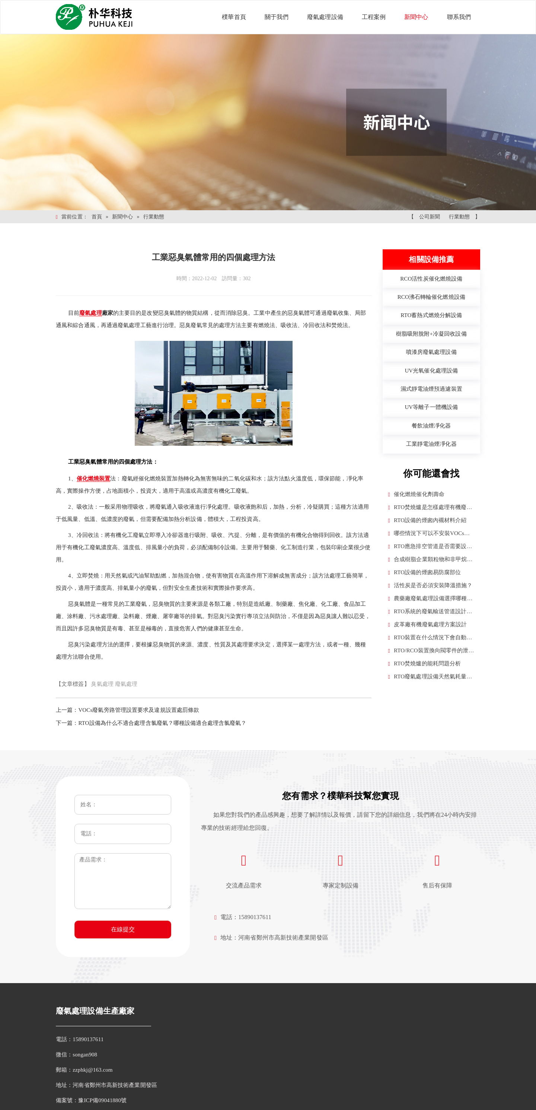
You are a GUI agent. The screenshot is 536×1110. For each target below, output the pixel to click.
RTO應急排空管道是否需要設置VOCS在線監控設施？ (430, 547)
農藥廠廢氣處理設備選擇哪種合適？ (430, 599)
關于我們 (276, 17)
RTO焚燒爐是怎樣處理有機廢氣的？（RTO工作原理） (430, 508)
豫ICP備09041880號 (102, 1100)
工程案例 (374, 17)
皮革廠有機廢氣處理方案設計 (427, 624)
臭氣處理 (102, 684)
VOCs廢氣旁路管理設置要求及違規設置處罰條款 (138, 710)
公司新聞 (429, 217)
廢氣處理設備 (325, 17)
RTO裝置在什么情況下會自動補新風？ (430, 638)
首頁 (97, 217)
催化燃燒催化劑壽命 (416, 494)
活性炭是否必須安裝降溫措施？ (430, 585)
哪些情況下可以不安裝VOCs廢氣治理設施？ (429, 534)
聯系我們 (459, 17)
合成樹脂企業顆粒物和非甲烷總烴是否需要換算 (430, 560)
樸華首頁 (234, 17)
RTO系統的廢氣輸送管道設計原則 (430, 612)
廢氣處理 (126, 684)
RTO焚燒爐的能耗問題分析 (424, 663)
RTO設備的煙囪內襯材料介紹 (427, 520)
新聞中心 (416, 17)
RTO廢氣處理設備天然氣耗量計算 (430, 677)
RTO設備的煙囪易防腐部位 (424, 572)
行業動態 (153, 217)
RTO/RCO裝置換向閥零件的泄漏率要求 (431, 651)
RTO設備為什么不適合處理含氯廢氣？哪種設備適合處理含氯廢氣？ (162, 723)
